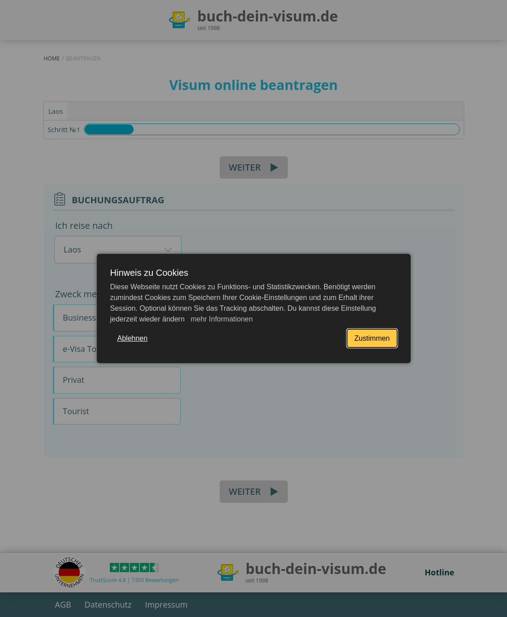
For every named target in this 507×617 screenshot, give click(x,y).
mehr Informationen (221, 319)
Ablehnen (132, 338)
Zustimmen (372, 338)
